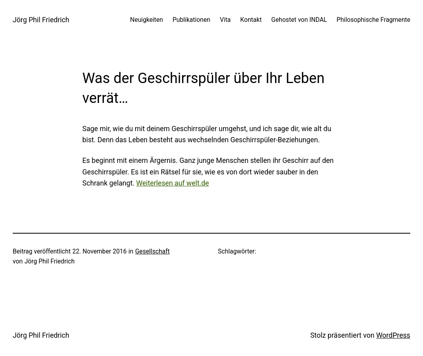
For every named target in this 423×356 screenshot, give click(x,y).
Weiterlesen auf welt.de (172, 183)
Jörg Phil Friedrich (41, 20)
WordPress (393, 335)
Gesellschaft (152, 251)
